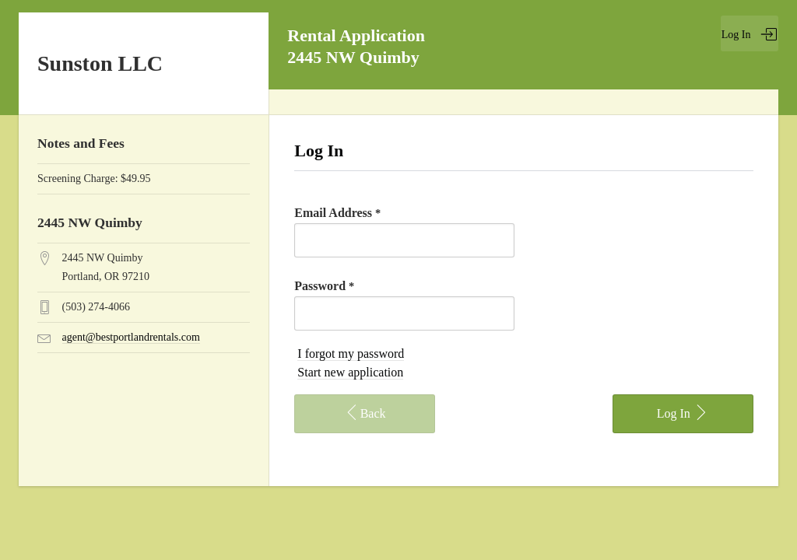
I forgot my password (350, 353)
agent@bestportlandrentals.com (131, 337)
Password (324, 285)
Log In (750, 34)
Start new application (350, 372)
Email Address (337, 212)
